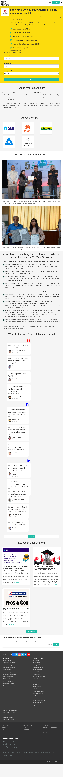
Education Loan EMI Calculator (10, 710)
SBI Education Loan (37, 686)
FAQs (3, 733)
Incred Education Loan (38, 695)
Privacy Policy (26, 727)
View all (31, 536)
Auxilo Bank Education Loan (39, 700)
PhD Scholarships (7, 678)
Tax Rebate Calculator (8, 717)
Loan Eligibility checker (8, 719)
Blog (3, 729)
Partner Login (46, 725)
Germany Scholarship (38, 665)
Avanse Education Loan (38, 691)
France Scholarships (37, 674)
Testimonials (5, 731)
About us (4, 727)
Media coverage (26, 729)
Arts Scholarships (7, 660)
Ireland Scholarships (37, 672)
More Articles (31, 631)
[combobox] (31, 73)
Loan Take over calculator (9, 715)
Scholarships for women (8, 683)
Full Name (7, 56)
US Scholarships (36, 660)
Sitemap (25, 731)
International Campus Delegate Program (50, 728)
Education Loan (36, 684)
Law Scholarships (7, 669)
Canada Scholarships (38, 669)
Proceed (31, 79)
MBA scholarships (7, 672)
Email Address (8, 63)
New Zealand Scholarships (39, 676)
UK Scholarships (36, 662)
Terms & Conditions (27, 725)
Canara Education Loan (38, 693)
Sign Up (50, 644)
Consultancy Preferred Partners (50, 730)
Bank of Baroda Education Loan (40, 688)
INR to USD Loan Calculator (9, 712)
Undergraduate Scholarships (9, 674)
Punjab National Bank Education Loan (41, 698)
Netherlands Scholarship (38, 678)
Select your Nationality (10, 71)
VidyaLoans (35, 705)
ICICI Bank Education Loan (38, 702)
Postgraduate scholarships (9, 685)
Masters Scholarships (8, 676)
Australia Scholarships (38, 667)
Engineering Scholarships (9, 667)
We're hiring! (5, 725)
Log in (49, 2)
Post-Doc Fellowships (8, 681)
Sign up (56, 2)
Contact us (4, 735)
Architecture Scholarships (9, 662)
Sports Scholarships (8, 665)
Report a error (46, 732)
